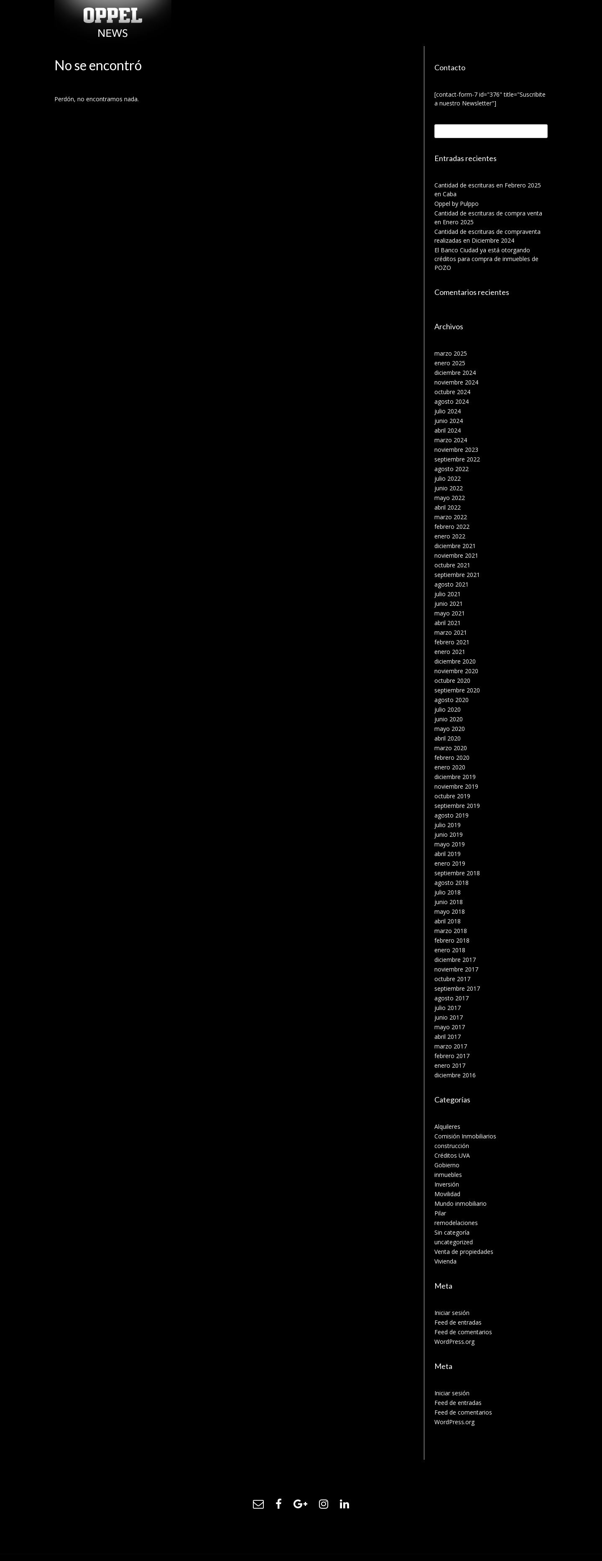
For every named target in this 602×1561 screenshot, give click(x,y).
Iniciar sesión (451, 1313)
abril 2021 (447, 623)
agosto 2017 (451, 998)
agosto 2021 (451, 584)
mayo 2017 (449, 1027)
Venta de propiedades (463, 1252)
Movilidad (447, 1194)
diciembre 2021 (455, 546)
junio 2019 (448, 834)
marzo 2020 (450, 748)
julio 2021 (447, 594)
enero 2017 (449, 1065)
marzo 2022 (450, 517)
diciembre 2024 (455, 373)
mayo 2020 (449, 729)
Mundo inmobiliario (460, 1203)
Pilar (440, 1213)
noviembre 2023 (456, 450)
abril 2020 (447, 738)
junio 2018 (448, 902)
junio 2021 (448, 603)
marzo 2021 (450, 632)
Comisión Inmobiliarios (465, 1136)
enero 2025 (449, 363)
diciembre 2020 (455, 661)
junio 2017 (448, 1017)
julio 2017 (447, 1008)
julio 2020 (447, 709)
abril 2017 (447, 1037)
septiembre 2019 (457, 806)
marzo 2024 (450, 440)
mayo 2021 (449, 613)
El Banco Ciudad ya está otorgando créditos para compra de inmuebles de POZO (486, 259)
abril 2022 (447, 507)
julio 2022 (447, 478)
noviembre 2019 (456, 786)
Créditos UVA (452, 1155)
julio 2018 (447, 892)
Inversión (446, 1184)
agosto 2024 (451, 401)
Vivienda (445, 1261)
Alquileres (447, 1126)
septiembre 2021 (457, 575)
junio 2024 (448, 421)
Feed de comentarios (463, 1332)
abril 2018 (447, 921)
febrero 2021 (451, 642)
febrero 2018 (451, 940)
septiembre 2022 (457, 459)
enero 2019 (449, 863)
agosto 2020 (451, 700)
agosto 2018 (451, 883)
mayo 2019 (449, 844)
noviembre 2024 (456, 382)
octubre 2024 (452, 392)
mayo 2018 (449, 911)
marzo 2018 (450, 931)
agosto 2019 (451, 815)
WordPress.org (454, 1342)
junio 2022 (448, 488)
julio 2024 (447, 411)
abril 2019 (447, 854)
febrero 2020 (451, 757)
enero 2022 (449, 536)
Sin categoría (451, 1232)
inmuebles (448, 1175)
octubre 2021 (452, 565)
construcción (451, 1146)
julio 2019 (447, 825)
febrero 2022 (451, 527)
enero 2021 (449, 652)
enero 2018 (449, 950)
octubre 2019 (452, 796)
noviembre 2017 (456, 969)
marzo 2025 (450, 353)
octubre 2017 (452, 979)
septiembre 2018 (457, 873)
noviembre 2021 (456, 555)
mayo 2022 (449, 498)
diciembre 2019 (455, 777)
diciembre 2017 (455, 960)
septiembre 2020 (457, 690)
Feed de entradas (458, 1322)
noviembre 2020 (456, 671)
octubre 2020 (452, 680)
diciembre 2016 (455, 1075)
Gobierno (446, 1165)
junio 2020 (448, 719)
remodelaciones (456, 1223)
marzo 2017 (450, 1046)
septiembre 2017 (457, 988)
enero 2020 (449, 767)
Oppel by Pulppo (456, 204)
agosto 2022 (451, 469)
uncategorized (453, 1242)
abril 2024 (447, 430)
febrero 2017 (451, 1056)
